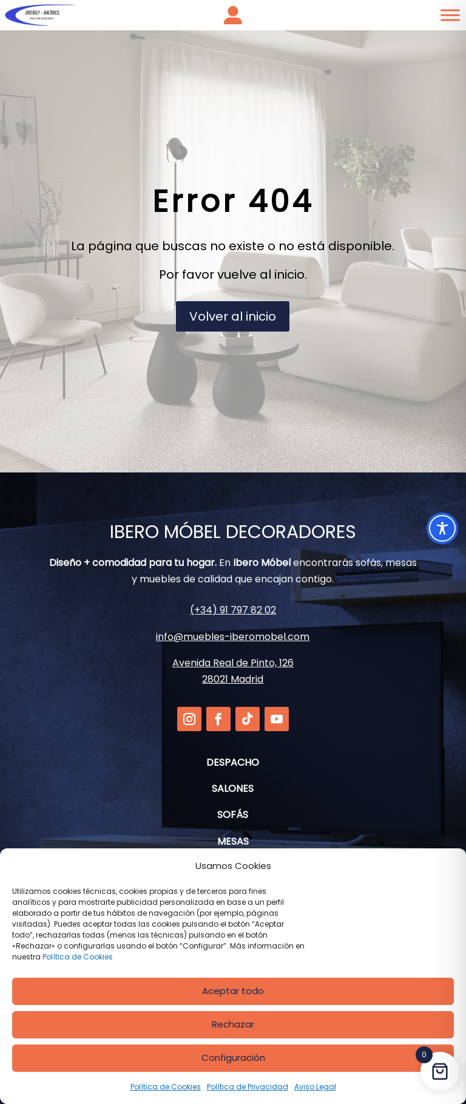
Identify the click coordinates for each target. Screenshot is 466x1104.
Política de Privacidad (247, 1087)
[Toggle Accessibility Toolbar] (442, 528)
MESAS (233, 841)
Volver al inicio (232, 316)
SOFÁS (232, 815)
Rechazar (233, 1024)
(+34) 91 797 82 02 (233, 610)
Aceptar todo (233, 990)
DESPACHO (232, 762)
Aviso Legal (315, 1087)
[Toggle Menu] (450, 15)
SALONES (233, 789)
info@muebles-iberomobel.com (232, 637)
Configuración (233, 1057)
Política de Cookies (77, 957)
